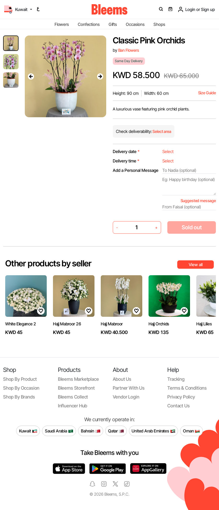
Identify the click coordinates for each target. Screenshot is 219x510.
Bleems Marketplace (78, 379)
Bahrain (90, 431)
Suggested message (198, 200)
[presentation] (31, 76)
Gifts (113, 24)
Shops (159, 24)
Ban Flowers (128, 50)
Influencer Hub (72, 405)
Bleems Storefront (76, 388)
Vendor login (126, 397)
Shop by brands (19, 397)
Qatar (116, 431)
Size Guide (207, 92)
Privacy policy (181, 397)
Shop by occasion (21, 388)
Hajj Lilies (204, 323)
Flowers (62, 24)
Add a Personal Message (135, 170)
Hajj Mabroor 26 (67, 323)
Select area (161, 131)
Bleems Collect (73, 397)
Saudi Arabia (59, 431)
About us (122, 379)
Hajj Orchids (159, 323)
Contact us (178, 405)
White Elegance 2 (20, 323)
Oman (191, 431)
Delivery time (126, 160)
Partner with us (129, 388)
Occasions (135, 24)
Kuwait (28, 431)
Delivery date (126, 151)
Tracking (176, 379)
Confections (88, 24)
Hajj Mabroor (112, 323)
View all (196, 264)
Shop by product (20, 379)
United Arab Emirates (153, 431)
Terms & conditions (187, 388)
